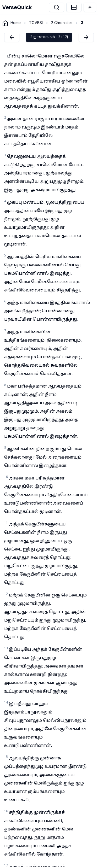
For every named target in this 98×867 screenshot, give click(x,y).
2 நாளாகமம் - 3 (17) (49, 37)
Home (15, 22)
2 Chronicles (62, 22)
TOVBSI (36, 22)
